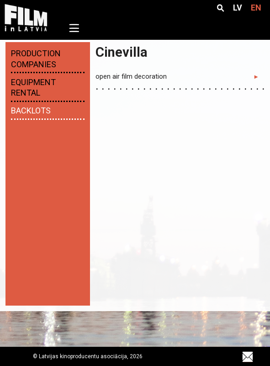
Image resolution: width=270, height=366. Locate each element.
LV (237, 8)
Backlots (31, 110)
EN (256, 8)
